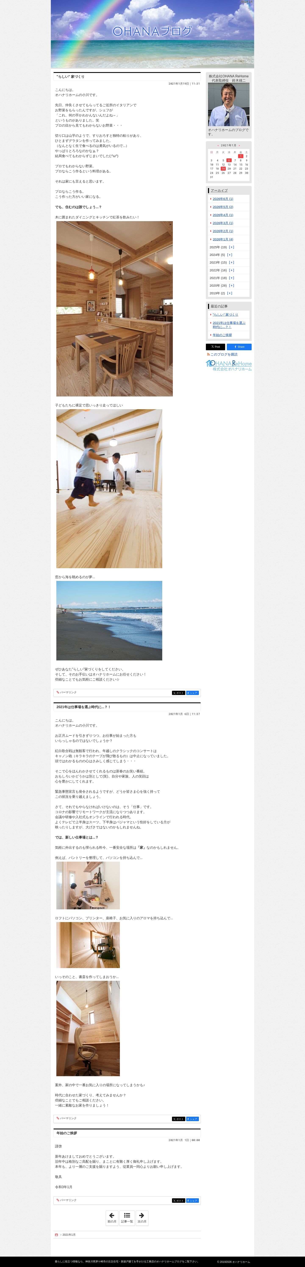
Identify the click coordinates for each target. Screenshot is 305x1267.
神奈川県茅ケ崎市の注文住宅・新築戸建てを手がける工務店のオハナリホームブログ (152, 34)
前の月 (113, 1217)
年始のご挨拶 (67, 1133)
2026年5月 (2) (223, 207)
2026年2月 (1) (223, 231)
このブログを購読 (224, 354)
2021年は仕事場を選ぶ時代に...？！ (84, 707)
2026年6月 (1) (223, 199)
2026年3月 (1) (223, 223)
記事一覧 (127, 1221)
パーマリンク (68, 692)
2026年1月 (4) (223, 239)
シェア (194, 693)
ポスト (180, 693)
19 (223, 168)
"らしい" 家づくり (71, 76)
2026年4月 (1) (223, 215)
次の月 (143, 1217)
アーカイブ (219, 190)
